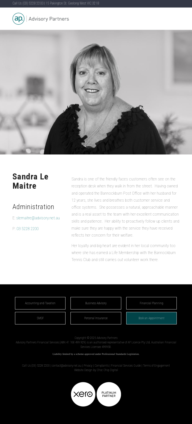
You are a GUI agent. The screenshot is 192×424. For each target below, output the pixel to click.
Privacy (88, 365)
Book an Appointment (151, 318)
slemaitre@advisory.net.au (38, 217)
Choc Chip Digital (107, 370)
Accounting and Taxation (40, 303)
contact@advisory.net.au (67, 365)
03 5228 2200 (27, 228)
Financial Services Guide (126, 365)
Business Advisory (95, 303)
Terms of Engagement (156, 365)
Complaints (101, 365)
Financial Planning (151, 303)
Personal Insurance (96, 318)
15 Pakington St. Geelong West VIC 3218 (72, 3)
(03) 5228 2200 (33, 3)
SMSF (40, 318)
